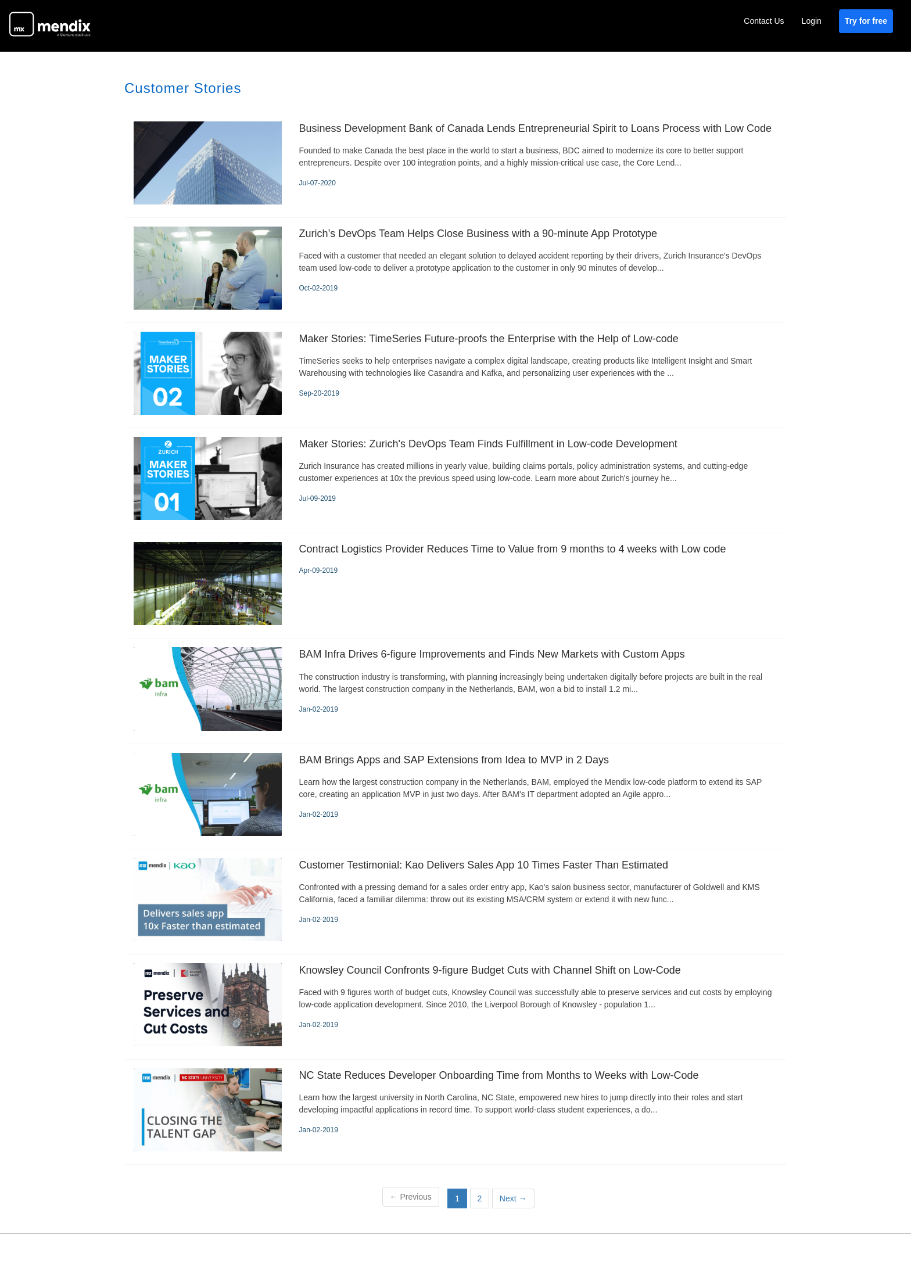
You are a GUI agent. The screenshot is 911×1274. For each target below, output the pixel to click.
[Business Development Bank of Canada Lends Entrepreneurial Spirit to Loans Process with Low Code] (455, 165)
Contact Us (764, 21)
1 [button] (457, 1198)
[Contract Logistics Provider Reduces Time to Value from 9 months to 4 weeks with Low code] (455, 585)
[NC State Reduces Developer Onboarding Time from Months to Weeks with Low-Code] (455, 1111)
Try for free (866, 21)
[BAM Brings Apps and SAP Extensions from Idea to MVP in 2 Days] (455, 796)
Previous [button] (411, 1196)
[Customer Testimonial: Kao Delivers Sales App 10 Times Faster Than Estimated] (455, 901)
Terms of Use (520, 1239)
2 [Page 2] (480, 1198)
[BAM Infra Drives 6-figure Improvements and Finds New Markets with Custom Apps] (455, 690)
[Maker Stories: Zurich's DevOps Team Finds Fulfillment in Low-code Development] (455, 480)
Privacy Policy (587, 1239)
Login (812, 21)
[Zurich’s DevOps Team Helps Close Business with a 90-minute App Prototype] (455, 270)
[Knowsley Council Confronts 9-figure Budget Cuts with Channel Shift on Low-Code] (455, 1006)
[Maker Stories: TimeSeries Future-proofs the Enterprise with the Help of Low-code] (455, 375)
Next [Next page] (513, 1198)
